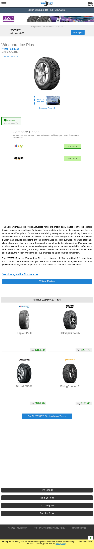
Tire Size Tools (46, 498)
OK (91, 538)
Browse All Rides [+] (47, 108)
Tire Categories (47, 505)
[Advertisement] (47, 193)
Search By (90, 5)
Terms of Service (78, 528)
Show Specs (77, 32)
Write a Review (47, 281)
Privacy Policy (61, 544)
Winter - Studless (10, 49)
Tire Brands (47, 490)
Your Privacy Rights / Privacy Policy (49, 528)
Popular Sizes (47, 513)
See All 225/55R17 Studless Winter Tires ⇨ (47, 416)
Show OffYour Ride (40, 101)
